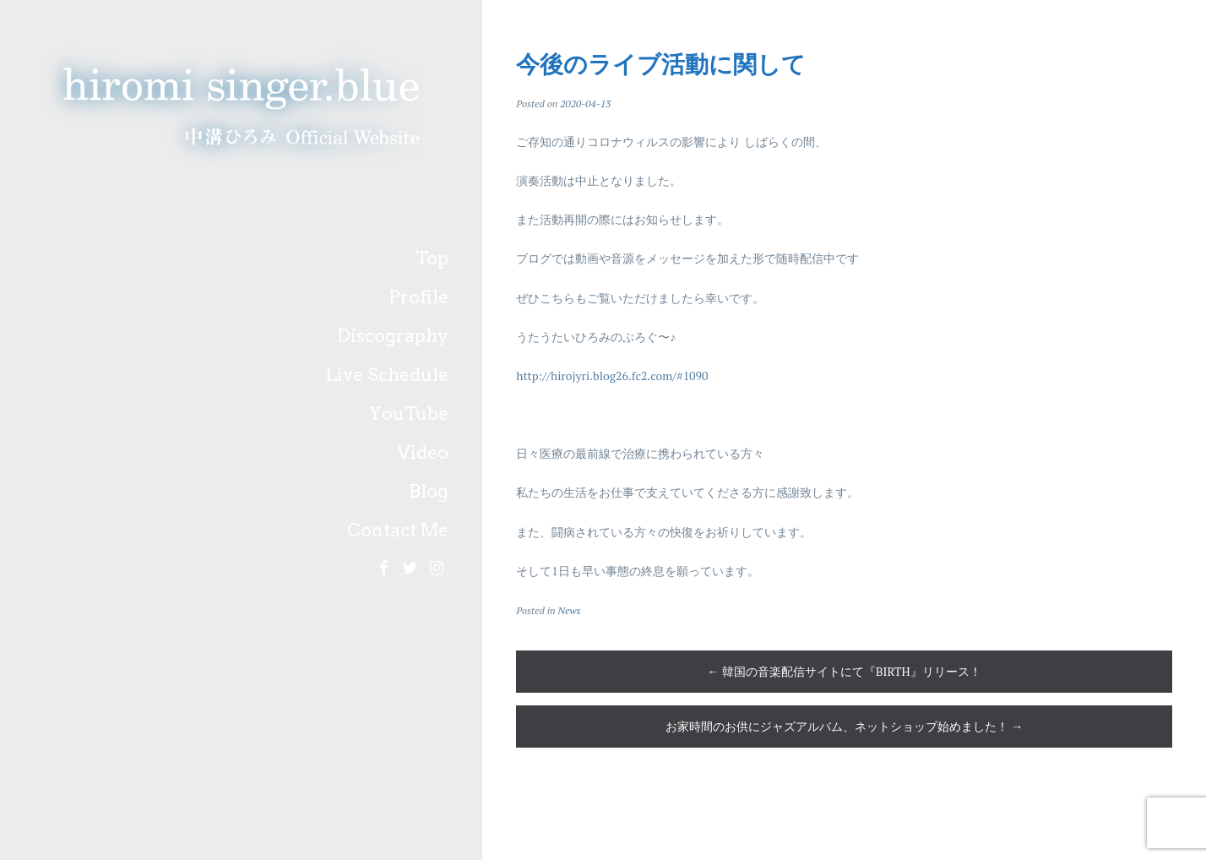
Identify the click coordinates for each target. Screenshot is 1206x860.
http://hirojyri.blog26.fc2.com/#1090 (612, 375)
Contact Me (397, 530)
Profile (418, 297)
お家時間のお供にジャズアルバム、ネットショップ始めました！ (844, 726)
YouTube (408, 413)
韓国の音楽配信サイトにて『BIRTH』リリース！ (844, 671)
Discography (392, 335)
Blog (428, 491)
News (568, 610)
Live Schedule (387, 374)
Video (422, 452)
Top (432, 258)
